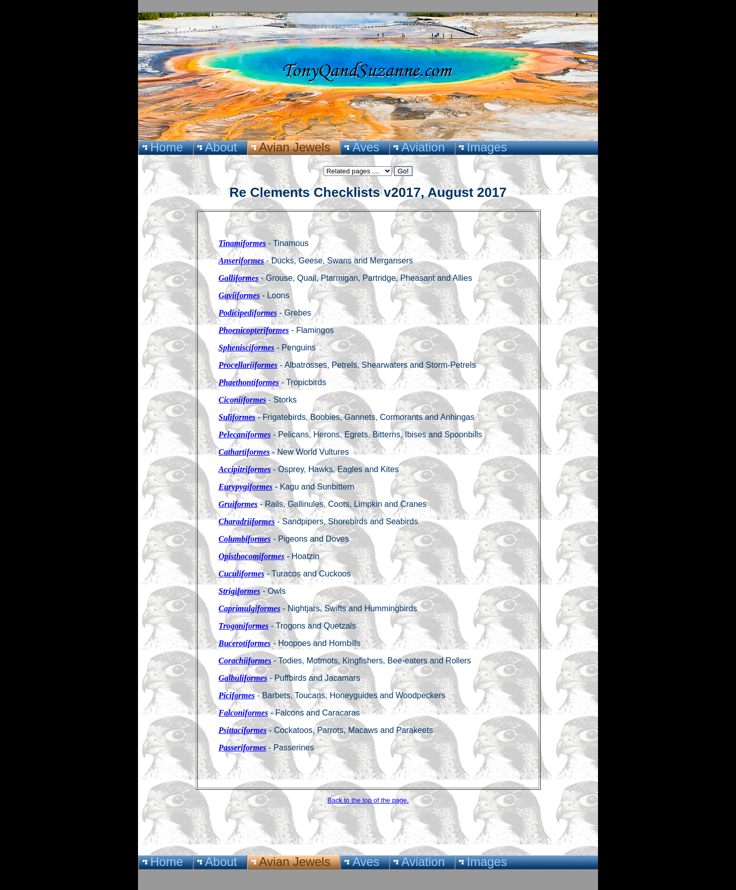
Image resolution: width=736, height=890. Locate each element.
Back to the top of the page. (367, 800)
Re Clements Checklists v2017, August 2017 (368, 192)
